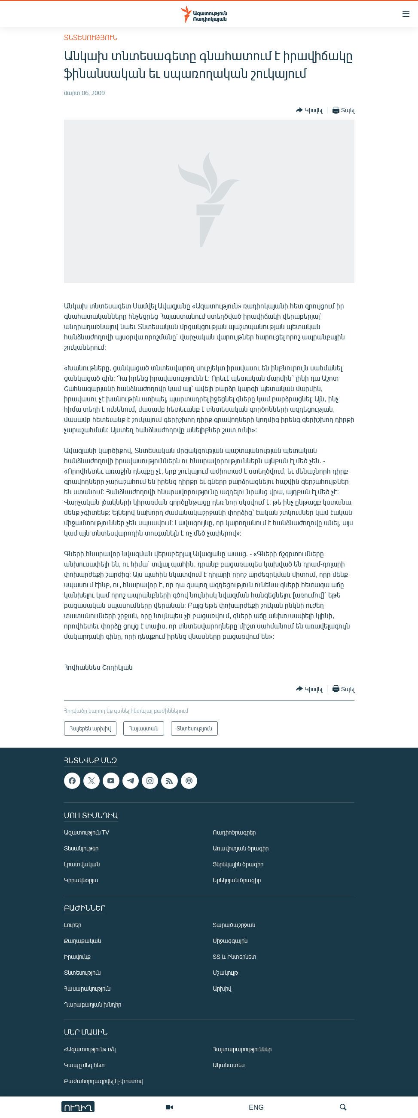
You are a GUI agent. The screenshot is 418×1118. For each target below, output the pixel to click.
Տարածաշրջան (234, 924)
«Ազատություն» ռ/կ (90, 1049)
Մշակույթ (225, 972)
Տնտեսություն (90, 37)
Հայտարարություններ (242, 1049)
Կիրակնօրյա (81, 880)
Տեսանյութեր (81, 848)
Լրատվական (82, 864)
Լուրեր (72, 924)
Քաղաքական (82, 940)
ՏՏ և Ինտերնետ (234, 956)
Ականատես (228, 1065)
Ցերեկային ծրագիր (238, 864)
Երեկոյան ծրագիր (237, 880)
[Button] (309, 110)
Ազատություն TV (87, 832)
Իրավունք (77, 956)
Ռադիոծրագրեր (234, 832)
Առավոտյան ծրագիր (240, 848)
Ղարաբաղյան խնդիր (92, 1004)
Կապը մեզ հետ (84, 1065)
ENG (256, 1107)
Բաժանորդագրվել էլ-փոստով (103, 1080)
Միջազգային (230, 940)
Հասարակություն (87, 988)
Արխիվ (222, 988)
